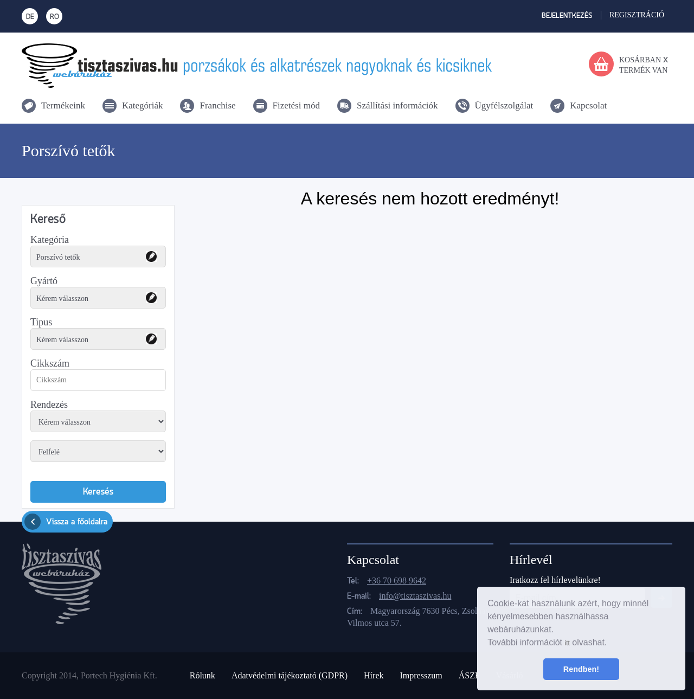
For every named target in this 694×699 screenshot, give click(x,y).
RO (54, 17)
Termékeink (63, 105)
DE (30, 17)
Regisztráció (636, 15)
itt (566, 643)
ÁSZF (469, 675)
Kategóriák (142, 105)
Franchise (217, 105)
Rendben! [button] (581, 669)
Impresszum (421, 675)
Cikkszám (49, 363)
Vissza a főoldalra (65, 522)
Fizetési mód (296, 105)
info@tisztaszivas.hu (415, 595)
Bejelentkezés (567, 16)
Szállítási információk (397, 105)
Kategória (49, 239)
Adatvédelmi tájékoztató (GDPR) (290, 675)
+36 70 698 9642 (396, 580)
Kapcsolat (588, 105)
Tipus (41, 322)
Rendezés (49, 404)
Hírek (373, 675)
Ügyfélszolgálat (504, 105)
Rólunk (202, 675)
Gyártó (43, 280)
